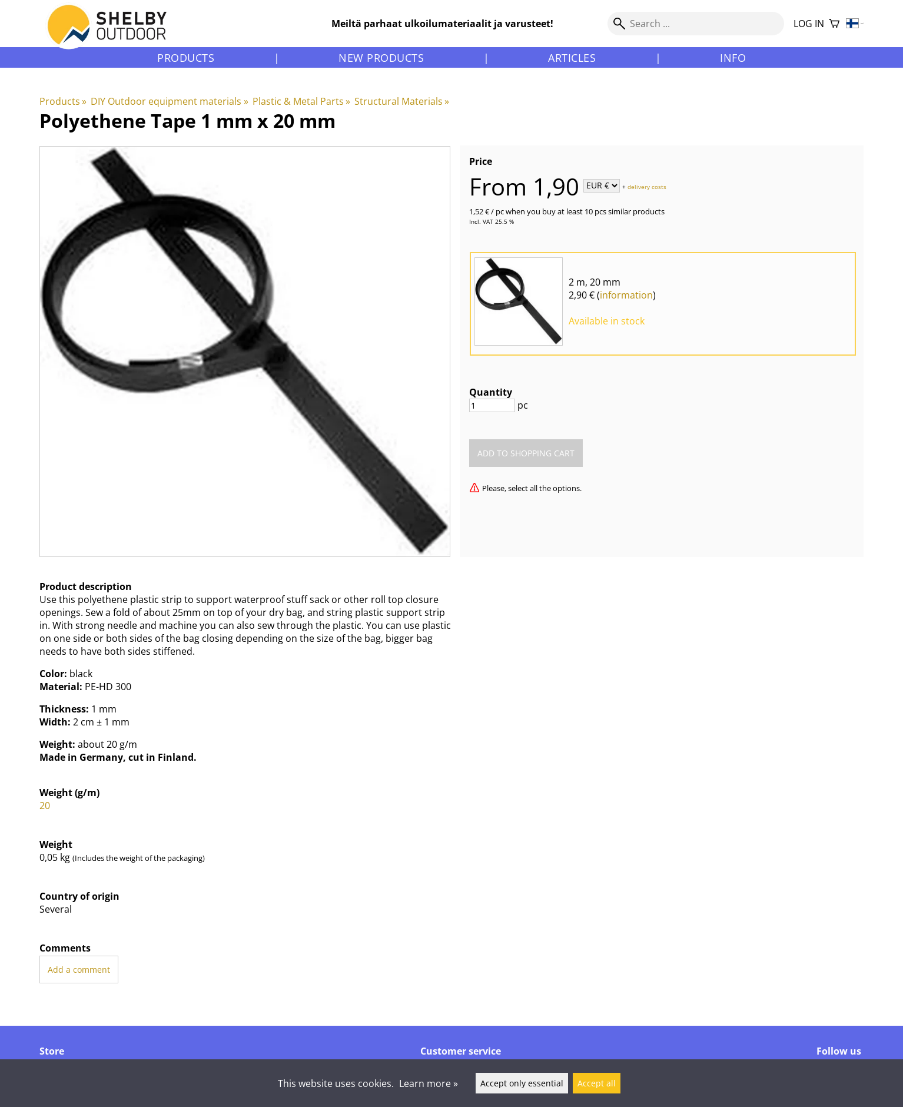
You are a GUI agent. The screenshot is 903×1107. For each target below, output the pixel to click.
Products (185, 58)
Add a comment (79, 969)
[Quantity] (492, 405)
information (626, 295)
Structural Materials (401, 101)
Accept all (596, 1083)
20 (44, 805)
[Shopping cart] (834, 24)
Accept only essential (521, 1083)
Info (733, 58)
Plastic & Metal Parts (301, 101)
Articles (572, 58)
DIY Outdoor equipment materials (169, 101)
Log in (809, 23)
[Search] (695, 23)
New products (381, 58)
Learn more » (428, 1083)
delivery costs (647, 186)
